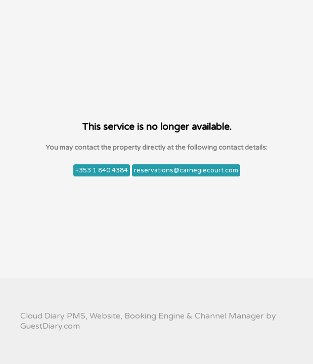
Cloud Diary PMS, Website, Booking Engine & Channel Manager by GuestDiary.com (148, 321)
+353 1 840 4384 (101, 170)
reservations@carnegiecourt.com (186, 170)
